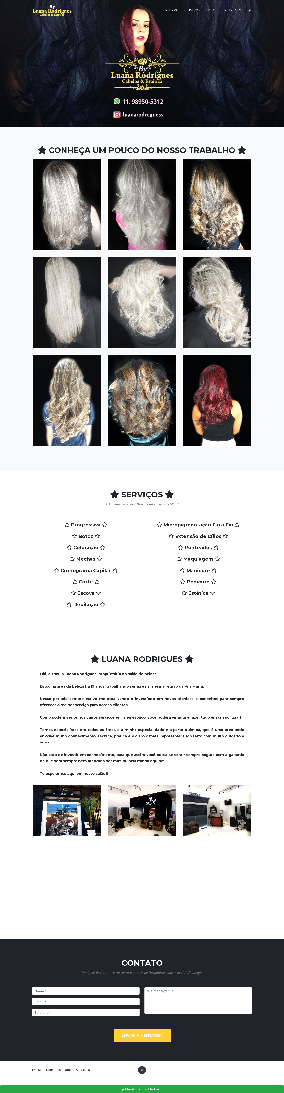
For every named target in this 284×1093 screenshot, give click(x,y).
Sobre (213, 12)
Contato (233, 12)
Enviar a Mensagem (142, 1035)
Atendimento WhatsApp (142, 1089)
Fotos (171, 12)
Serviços (192, 12)
